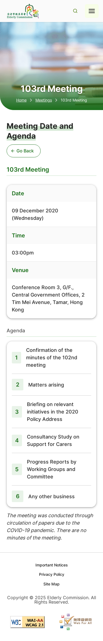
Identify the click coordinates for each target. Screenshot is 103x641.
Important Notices (51, 565)
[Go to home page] (22, 11)
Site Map (51, 584)
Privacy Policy (51, 574)
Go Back (22, 151)
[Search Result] (75, 11)
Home (21, 100)
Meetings (43, 100)
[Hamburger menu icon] (92, 11)
